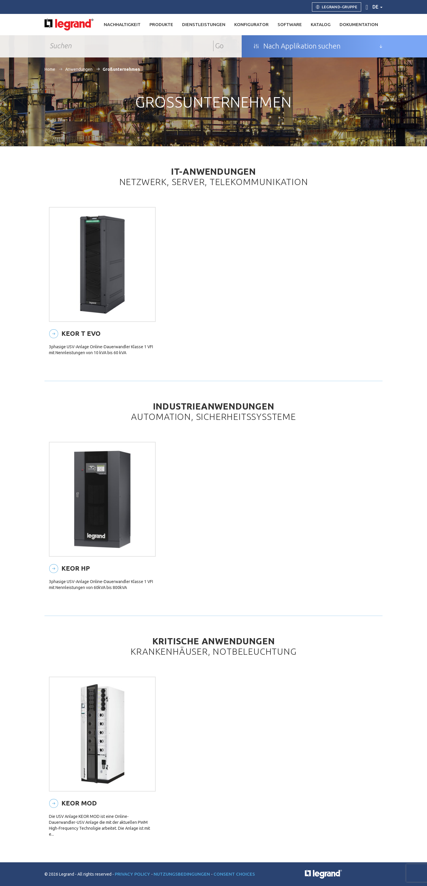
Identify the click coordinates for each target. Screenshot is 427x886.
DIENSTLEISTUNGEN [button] (203, 24)
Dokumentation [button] (359, 24)
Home (49, 69)
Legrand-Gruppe (336, 7)
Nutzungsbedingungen (182, 874)
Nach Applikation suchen (297, 46)
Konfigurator (251, 24)
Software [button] (290, 24)
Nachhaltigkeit (122, 24)
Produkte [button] (161, 24)
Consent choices (234, 874)
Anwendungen (79, 69)
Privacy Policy (133, 874)
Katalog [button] (321, 24)
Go (219, 46)
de (377, 6)
